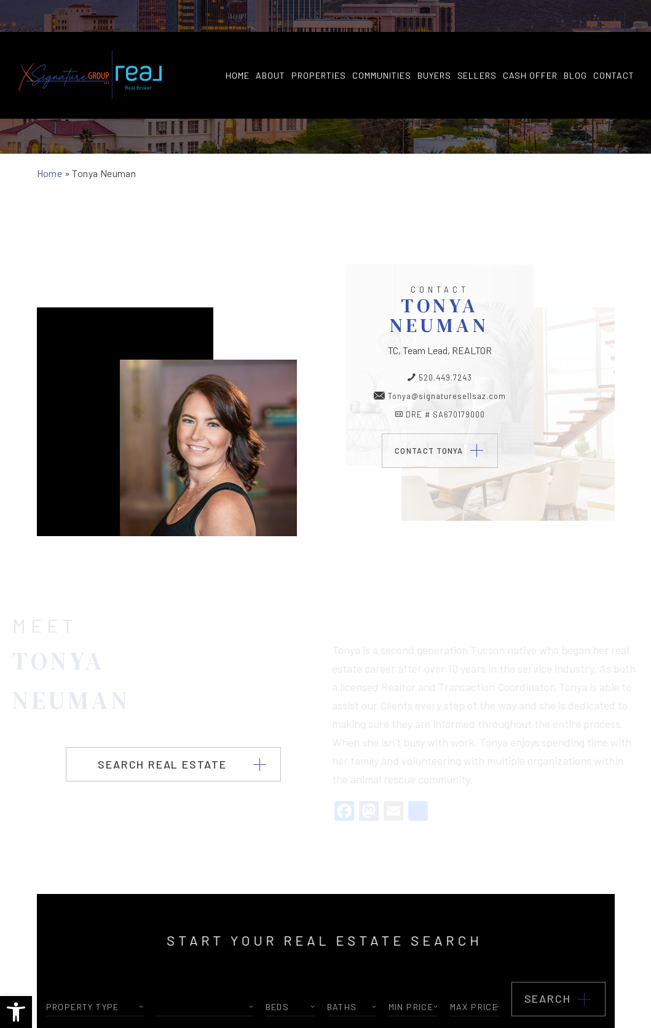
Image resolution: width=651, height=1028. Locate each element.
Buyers (434, 43)
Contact (613, 43)
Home (238, 43)
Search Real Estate (162, 763)
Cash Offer (530, 43)
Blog (575, 43)
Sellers (477, 43)
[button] (16, 1012)
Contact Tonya (429, 450)
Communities (381, 43)
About (270, 43)
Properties (318, 43)
